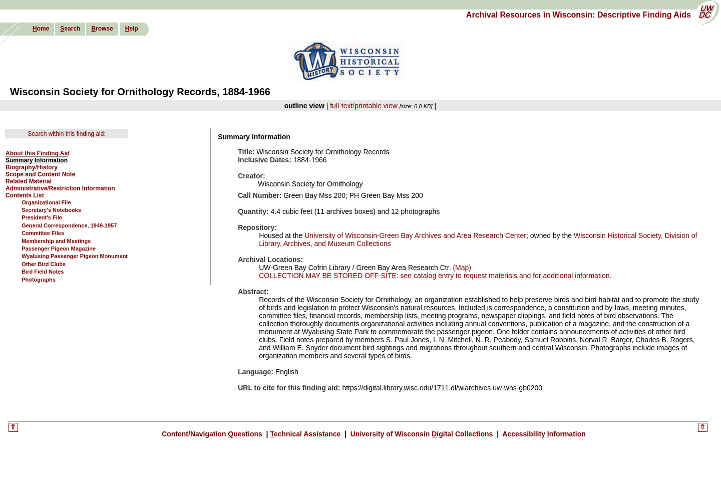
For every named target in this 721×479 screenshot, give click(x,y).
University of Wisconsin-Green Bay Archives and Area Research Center (415, 235)
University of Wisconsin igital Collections (421, 434)
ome (41, 28)
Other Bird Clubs (44, 264)
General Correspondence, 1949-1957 (69, 225)
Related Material (29, 181)
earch (70, 28)
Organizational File (46, 202)
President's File (42, 217)
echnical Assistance (306, 434)
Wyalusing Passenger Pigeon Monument (75, 256)
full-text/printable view (364, 106)
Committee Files (43, 233)
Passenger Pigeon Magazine (59, 249)
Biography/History (32, 167)
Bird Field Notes (43, 272)
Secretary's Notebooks (51, 210)
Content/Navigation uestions (213, 434)
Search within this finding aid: (66, 133)
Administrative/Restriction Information (60, 188)
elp (131, 28)
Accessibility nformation (543, 434)
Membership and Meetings (56, 241)
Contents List (25, 195)
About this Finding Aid (38, 153)
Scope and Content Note (40, 174)
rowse (102, 28)
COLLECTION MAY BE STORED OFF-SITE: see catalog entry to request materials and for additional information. (435, 276)
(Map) (461, 268)
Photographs (39, 280)
